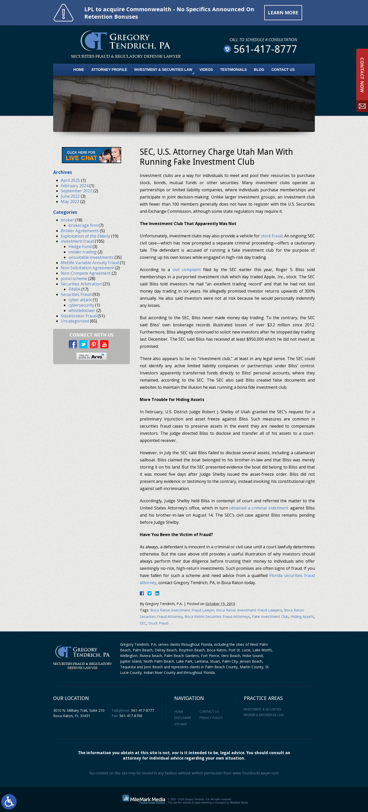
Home (78, 70)
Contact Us (283, 70)
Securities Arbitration (81, 284)
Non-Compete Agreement (86, 273)
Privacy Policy (211, 718)
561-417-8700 (130, 715)
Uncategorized (75, 321)
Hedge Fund (79, 247)
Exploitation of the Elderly (85, 236)
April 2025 (70, 180)
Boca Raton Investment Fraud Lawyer (182, 610)
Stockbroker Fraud (79, 316)
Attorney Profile (109, 70)
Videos (206, 70)
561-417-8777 (142, 710)
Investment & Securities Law (163, 70)
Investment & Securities (262, 709)
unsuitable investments (90, 257)
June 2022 (70, 196)
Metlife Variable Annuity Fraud (90, 262)
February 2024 (74, 185)
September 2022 (76, 191)
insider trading (82, 252)
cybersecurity (81, 305)
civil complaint (186, 269)
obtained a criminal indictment (259, 508)
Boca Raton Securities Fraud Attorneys (217, 616)
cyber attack (80, 300)
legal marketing (203, 802)
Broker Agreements (80, 230)
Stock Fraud (158, 623)
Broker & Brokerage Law (264, 715)
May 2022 (70, 201)
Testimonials (233, 70)
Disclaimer (182, 718)
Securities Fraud (76, 294)
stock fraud (271, 236)
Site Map (180, 724)
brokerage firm (83, 225)
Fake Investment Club (270, 616)
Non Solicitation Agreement (87, 268)
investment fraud (77, 241)
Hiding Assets (302, 616)
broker (67, 220)
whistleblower (81, 310)
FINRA (74, 289)
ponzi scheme (74, 278)
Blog (259, 70)
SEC (143, 623)
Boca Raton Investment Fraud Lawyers (249, 610)
